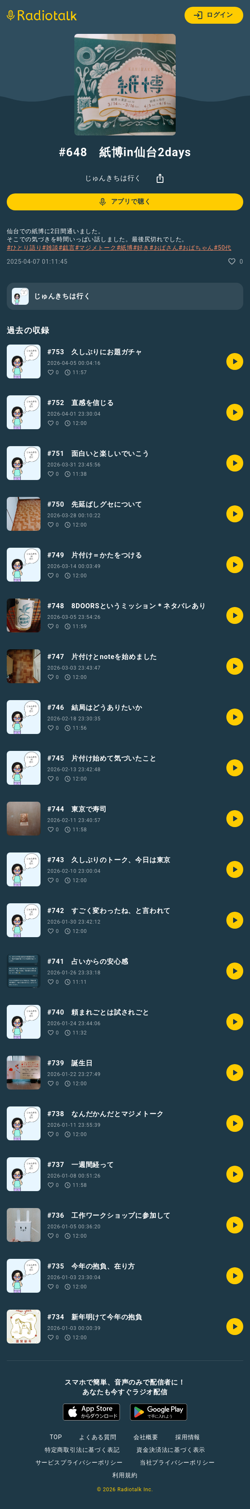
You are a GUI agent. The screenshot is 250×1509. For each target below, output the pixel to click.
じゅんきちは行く (113, 178)
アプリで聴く (124, 202)
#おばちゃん (196, 247)
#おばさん (164, 247)
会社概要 (145, 1437)
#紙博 (125, 247)
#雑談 (50, 247)
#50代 (222, 247)
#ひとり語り (24, 247)
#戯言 (67, 247)
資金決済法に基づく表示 (170, 1449)
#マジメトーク (96, 247)
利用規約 (124, 1475)
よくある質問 (98, 1437)
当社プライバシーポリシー (177, 1462)
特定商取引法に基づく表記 (82, 1449)
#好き (141, 247)
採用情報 (187, 1437)
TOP (56, 1437)
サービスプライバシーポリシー (79, 1462)
